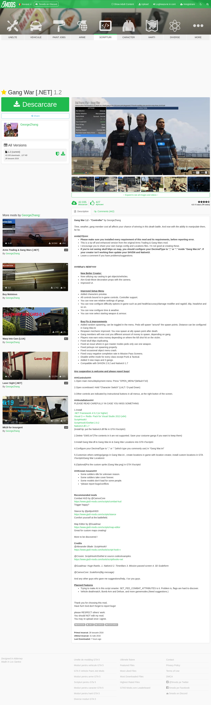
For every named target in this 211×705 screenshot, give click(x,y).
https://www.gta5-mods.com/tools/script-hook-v (97, 549)
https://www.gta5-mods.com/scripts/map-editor (97, 527)
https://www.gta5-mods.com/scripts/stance (95, 514)
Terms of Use (172, 671)
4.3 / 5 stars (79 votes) (201, 205)
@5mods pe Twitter (177, 682)
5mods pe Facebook (178, 687)
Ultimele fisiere (127, 659)
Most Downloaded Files (132, 676)
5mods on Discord (176, 693)
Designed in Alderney (12, 658)
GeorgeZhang (29, 124)
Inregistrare (187, 4)
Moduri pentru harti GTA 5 (87, 693)
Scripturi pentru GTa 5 (85, 682)
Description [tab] (81, 211)
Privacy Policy (173, 665)
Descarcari (82, 204)
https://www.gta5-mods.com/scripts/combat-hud (97, 501)
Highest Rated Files (130, 682)
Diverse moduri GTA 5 (85, 699)
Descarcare (35, 104)
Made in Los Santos (11, 661)
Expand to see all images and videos (140, 195)
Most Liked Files (128, 671)
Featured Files (127, 665)
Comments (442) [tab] (104, 211)
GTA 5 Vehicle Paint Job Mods (89, 671)
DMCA (169, 676)
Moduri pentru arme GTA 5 (87, 676)
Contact (170, 659)
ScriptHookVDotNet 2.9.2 (86, 422)
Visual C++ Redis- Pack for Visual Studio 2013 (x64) (100, 416)
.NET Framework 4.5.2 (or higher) (91, 413)
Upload (143, 4)
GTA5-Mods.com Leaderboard (135, 688)
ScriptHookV (80, 419)
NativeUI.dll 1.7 (81, 426)
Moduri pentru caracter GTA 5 (88, 688)
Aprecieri (99, 204)
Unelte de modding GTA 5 (87, 659)
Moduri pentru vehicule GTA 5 (88, 665)
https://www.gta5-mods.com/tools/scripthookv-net (98, 559)
